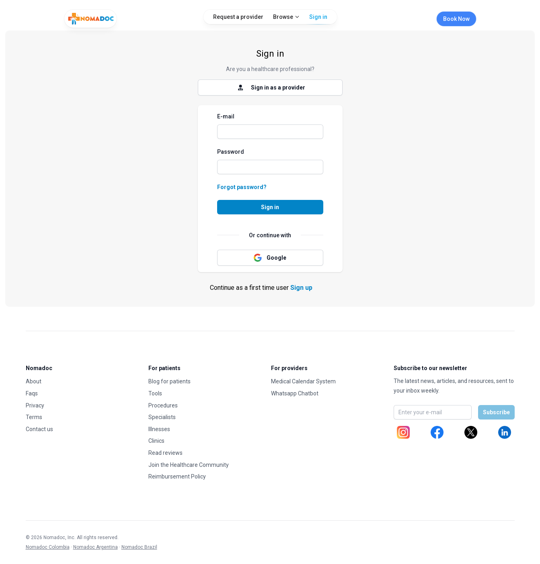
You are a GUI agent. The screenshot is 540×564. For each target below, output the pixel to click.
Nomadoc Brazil (139, 547)
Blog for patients (169, 381)
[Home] (90, 19)
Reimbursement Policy (177, 476)
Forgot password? (242, 187)
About (33, 381)
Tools (155, 393)
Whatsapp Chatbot (294, 393)
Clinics (156, 441)
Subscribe (496, 412)
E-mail (225, 116)
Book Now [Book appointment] (456, 19)
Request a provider (238, 17)
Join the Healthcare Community (188, 465)
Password (230, 152)
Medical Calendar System (303, 381)
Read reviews (165, 453)
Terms (34, 417)
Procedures (163, 405)
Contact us (39, 429)
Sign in (318, 19)
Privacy (35, 405)
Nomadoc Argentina (95, 547)
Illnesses (159, 429)
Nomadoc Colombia (48, 547)
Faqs (32, 393)
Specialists (162, 417)
